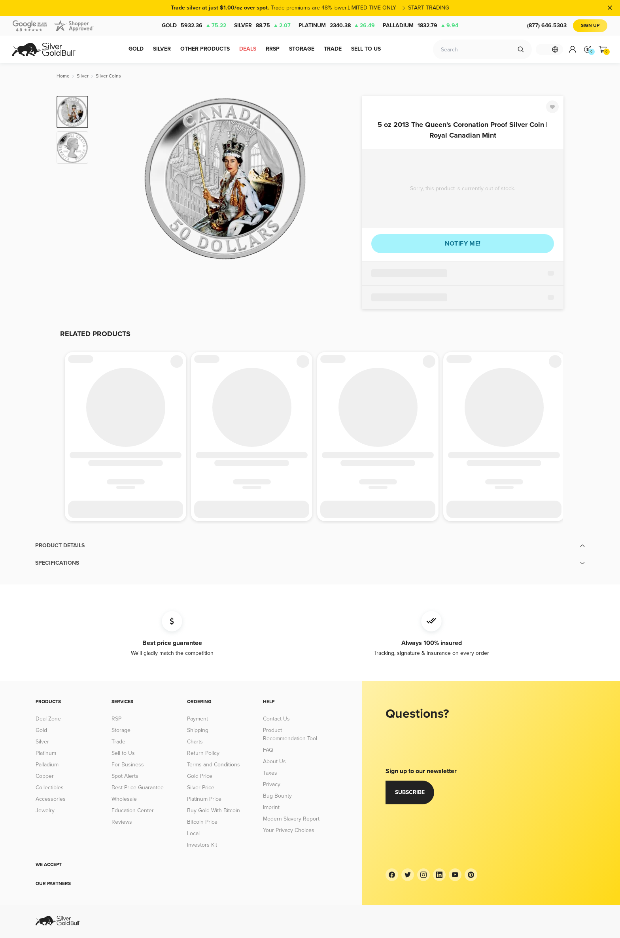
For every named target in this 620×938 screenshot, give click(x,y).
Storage (121, 730)
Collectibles (50, 787)
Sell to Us (123, 753)
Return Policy (203, 753)
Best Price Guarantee (138, 787)
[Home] (63, 76)
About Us (274, 761)
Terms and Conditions (213, 764)
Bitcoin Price (202, 822)
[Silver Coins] (108, 76)
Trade (118, 741)
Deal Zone (48, 718)
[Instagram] (423, 874)
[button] (310, 545)
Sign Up (590, 25)
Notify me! (463, 244)
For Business (128, 764)
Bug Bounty (277, 795)
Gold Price (199, 776)
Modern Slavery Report (291, 818)
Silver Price (200, 787)
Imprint (271, 807)
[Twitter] (407, 874)
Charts (195, 741)
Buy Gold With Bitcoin (213, 810)
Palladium (420, 26)
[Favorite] (552, 106)
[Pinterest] (471, 874)
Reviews (122, 822)
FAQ (268, 750)
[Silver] (83, 76)
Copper (45, 776)
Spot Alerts (125, 776)
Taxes (270, 773)
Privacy (271, 784)
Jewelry (45, 810)
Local (193, 833)
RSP (116, 718)
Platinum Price (204, 799)
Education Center (133, 810)
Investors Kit (202, 845)
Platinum (337, 26)
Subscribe (410, 792)
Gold (194, 26)
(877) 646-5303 (547, 25)
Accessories (51, 799)
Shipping (197, 730)
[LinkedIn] (439, 874)
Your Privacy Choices (288, 830)
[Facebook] (392, 874)
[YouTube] (455, 874)
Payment (197, 718)
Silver (262, 26)
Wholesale (124, 799)
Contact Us (276, 718)
